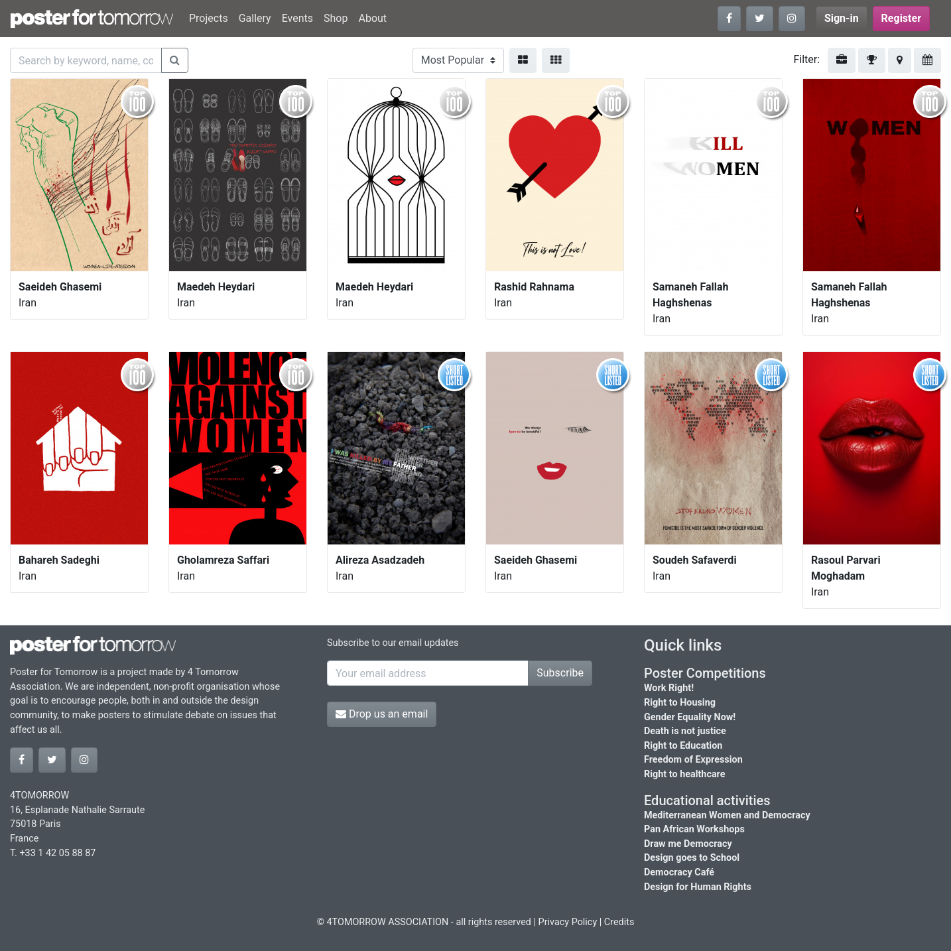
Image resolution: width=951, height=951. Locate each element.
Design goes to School (691, 857)
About (372, 18)
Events (297, 18)
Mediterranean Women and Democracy (727, 815)
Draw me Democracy (688, 844)
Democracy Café (679, 872)
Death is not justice (685, 731)
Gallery (255, 18)
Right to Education (683, 745)
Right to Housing (680, 702)
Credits (619, 922)
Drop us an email (382, 714)
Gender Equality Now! (689, 717)
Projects (208, 18)
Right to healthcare (685, 774)
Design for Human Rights (697, 887)
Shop (336, 18)
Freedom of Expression (693, 759)
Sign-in (841, 18)
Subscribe (560, 672)
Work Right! (669, 688)
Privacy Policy (568, 922)
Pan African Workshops (694, 829)
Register (901, 18)
